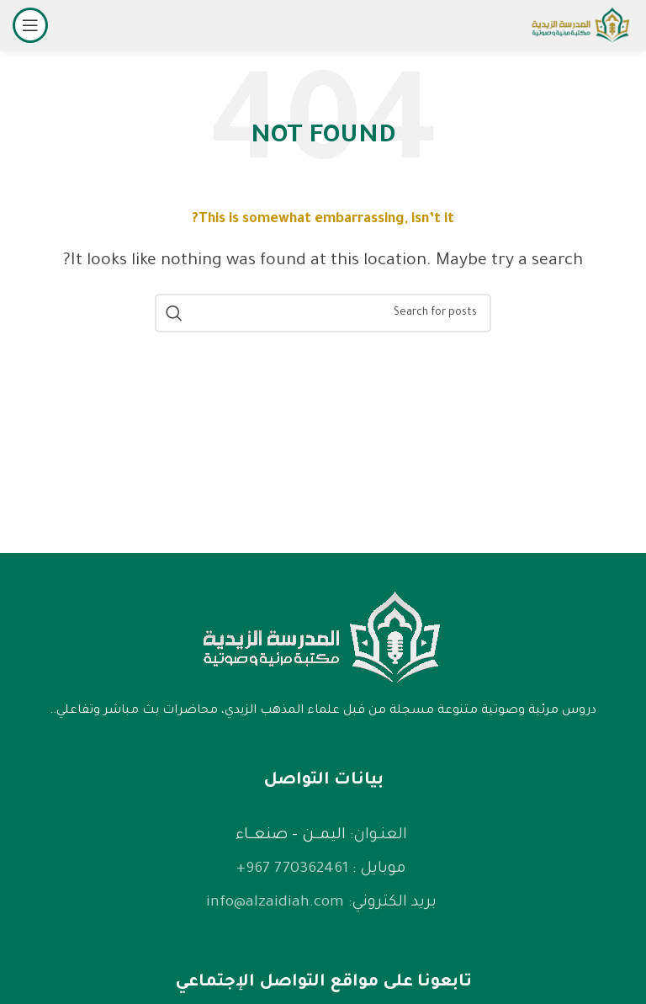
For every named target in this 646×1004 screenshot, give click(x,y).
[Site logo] (580, 27)
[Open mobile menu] (30, 25)
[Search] (323, 313)
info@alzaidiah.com (275, 903)
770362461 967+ (292, 869)
